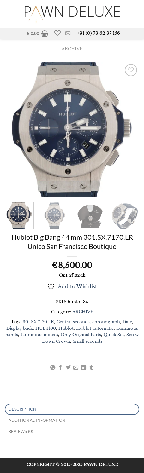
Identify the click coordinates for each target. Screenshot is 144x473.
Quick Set (114, 334)
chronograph (106, 321)
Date (127, 321)
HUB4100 (45, 328)
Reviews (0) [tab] (21, 431)
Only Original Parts (81, 334)
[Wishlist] (57, 33)
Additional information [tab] (37, 420)
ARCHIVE (72, 48)
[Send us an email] (67, 33)
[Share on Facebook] (60, 368)
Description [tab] (23, 409)
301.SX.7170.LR (38, 321)
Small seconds (87, 341)
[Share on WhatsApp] (52, 368)
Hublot (66, 328)
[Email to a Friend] (75, 368)
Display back (19, 328)
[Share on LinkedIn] (83, 368)
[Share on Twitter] (68, 368)
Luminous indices (39, 334)
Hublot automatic (95, 328)
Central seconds (73, 321)
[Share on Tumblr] (91, 368)
